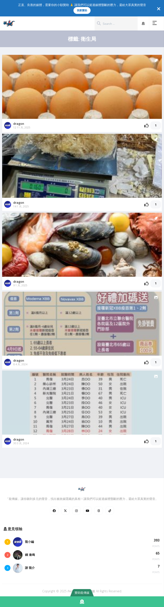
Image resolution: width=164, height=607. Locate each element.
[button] (155, 23)
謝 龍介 (30, 568)
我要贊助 (82, 10)
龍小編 (29, 542)
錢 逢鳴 (30, 555)
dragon (18, 123)
